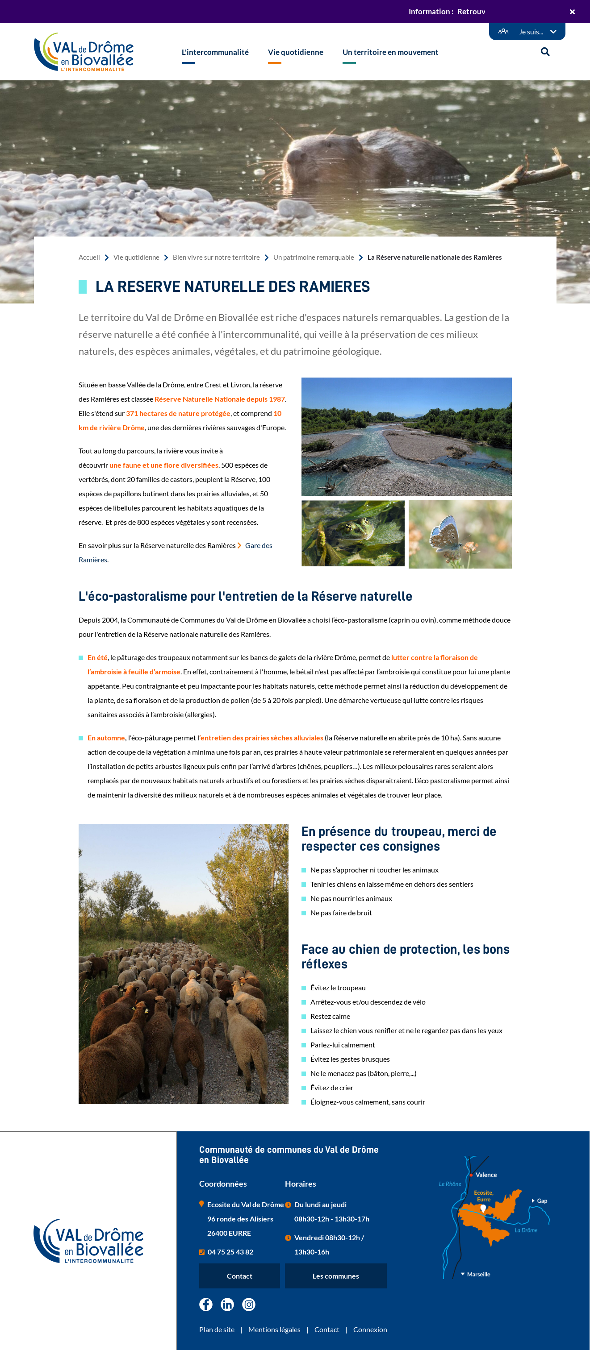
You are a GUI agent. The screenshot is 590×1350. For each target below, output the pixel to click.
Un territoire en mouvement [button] (391, 52)
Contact (239, 1275)
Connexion (370, 1329)
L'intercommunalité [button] (215, 52)
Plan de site (216, 1329)
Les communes (336, 1275)
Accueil (89, 257)
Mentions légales (274, 1329)
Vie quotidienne (136, 257)
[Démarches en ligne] (527, 31)
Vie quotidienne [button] (295, 52)
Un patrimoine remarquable (313, 257)
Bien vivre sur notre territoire (216, 257)
